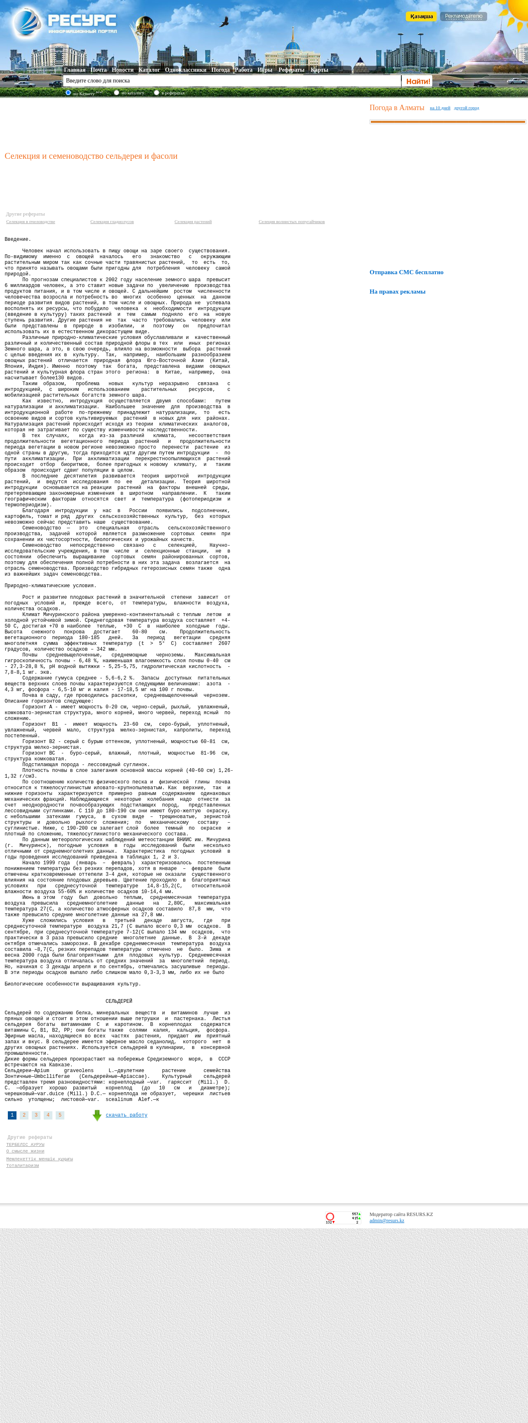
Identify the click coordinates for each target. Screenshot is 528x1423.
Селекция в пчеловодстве (30, 221)
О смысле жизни (25, 1343)
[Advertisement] (185, 123)
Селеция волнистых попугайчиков (292, 221)
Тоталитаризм (22, 1358)
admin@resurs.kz (387, 1415)
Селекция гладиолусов (112, 221)
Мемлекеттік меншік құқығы (40, 1351)
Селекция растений (193, 221)
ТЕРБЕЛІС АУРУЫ (25, 1335)
